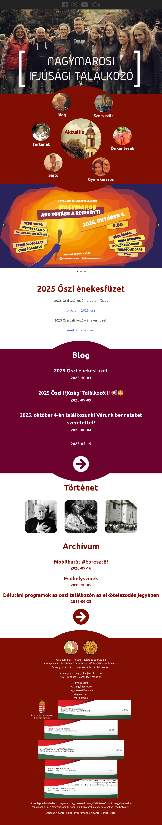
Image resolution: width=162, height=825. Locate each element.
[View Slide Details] (81, 226)
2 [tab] (81, 271)
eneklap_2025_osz (81, 330)
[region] (81, 226)
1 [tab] (77, 271)
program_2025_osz (81, 310)
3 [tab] (85, 271)
